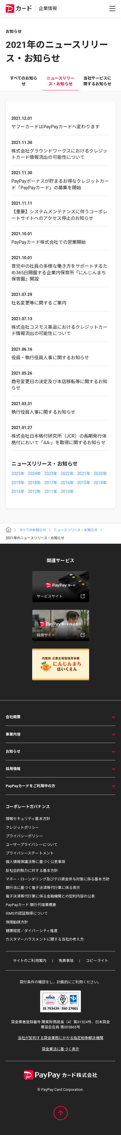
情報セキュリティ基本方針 (28, 819)
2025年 (17, 473)
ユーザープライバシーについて (32, 844)
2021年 (83, 473)
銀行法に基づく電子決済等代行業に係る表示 (43, 888)
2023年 (51, 473)
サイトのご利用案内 (29, 961)
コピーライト (97, 961)
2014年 (100, 482)
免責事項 (66, 961)
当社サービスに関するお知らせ (97, 81)
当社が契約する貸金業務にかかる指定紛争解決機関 (60, 1038)
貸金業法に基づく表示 (60, 1049)
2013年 (17, 491)
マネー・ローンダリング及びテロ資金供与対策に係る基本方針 (58, 879)
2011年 (51, 491)
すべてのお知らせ (23, 81)
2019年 (17, 482)
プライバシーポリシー (24, 836)
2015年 (83, 482)
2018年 (34, 482)
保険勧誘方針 (17, 922)
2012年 (34, 491)
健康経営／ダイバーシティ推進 (32, 931)
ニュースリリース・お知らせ (60, 81)
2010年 (67, 491)
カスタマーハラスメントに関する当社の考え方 (45, 939)
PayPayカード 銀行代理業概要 (31, 905)
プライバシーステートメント (30, 853)
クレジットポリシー (22, 827)
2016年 (67, 482)
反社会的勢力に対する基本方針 (32, 870)
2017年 (51, 482)
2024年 (34, 473)
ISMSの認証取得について (27, 913)
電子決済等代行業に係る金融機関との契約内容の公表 (50, 896)
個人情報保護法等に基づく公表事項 (35, 862)
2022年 (67, 473)
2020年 (100, 473)
